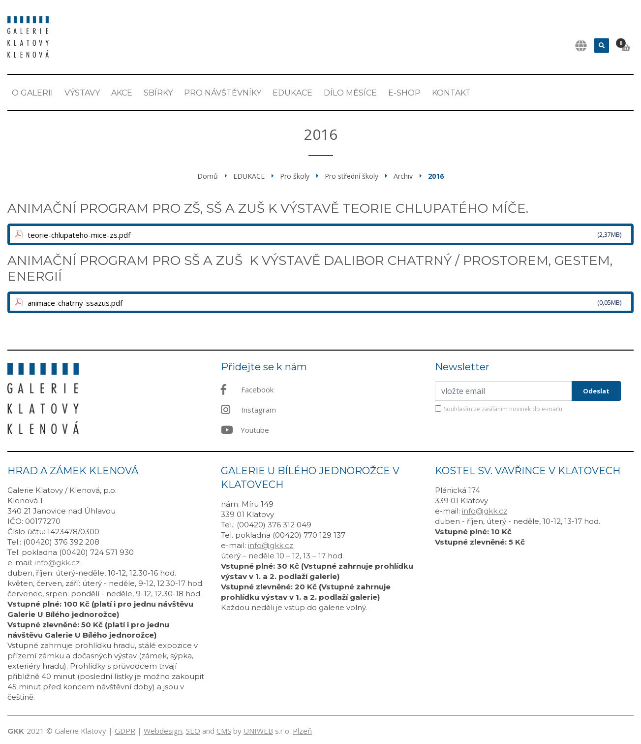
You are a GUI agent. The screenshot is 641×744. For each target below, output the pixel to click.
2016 (436, 176)
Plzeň (302, 731)
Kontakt (451, 92)
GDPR (125, 731)
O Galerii (32, 92)
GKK (15, 731)
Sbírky (158, 92)
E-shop (404, 92)
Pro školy (294, 176)
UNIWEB (258, 731)
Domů (207, 176)
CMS (223, 731)
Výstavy (82, 92)
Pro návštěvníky (222, 92)
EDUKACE (292, 92)
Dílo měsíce (350, 92)
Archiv (403, 176)
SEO (193, 731)
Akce (121, 92)
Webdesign (163, 731)
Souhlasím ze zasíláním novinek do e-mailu (503, 409)
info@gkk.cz (57, 562)
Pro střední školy (351, 176)
